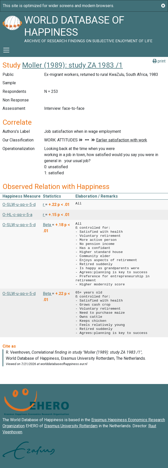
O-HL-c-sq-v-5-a (17, 214)
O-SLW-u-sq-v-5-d (19, 204)
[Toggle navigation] (6, 50)
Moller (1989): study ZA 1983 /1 (72, 65)
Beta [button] (47, 224)
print (159, 61)
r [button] (44, 204)
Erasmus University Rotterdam (71, 425)
